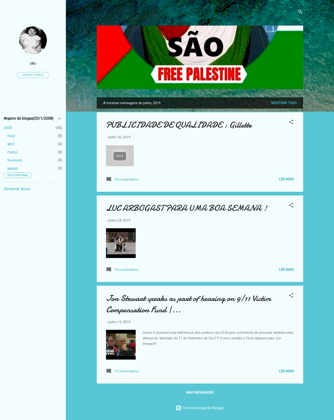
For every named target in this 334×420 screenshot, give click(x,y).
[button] (291, 122)
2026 (8, 128)
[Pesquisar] (300, 13)
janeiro (12, 168)
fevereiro (14, 160)
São (33, 63)
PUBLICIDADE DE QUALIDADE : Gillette (179, 125)
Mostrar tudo (284, 103)
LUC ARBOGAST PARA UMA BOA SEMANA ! (186, 208)
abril (10, 144)
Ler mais (286, 179)
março (12, 152)
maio (11, 136)
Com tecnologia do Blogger (200, 408)
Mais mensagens (200, 392)
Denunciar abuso (17, 189)
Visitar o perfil (33, 75)
